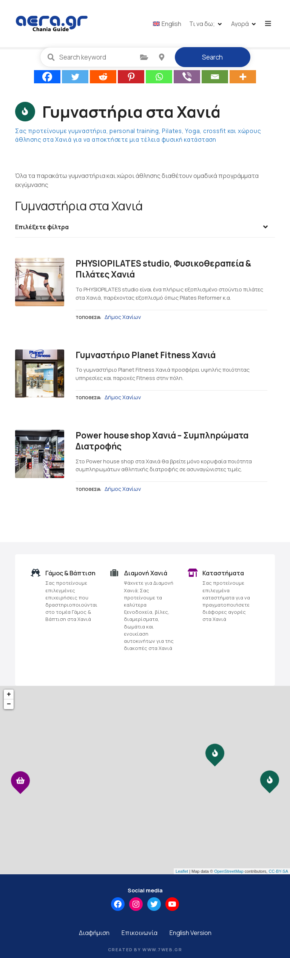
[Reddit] (103, 77)
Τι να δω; (203, 24)
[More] (243, 77)
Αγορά (241, 24)
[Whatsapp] (159, 77)
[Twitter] (75, 77)
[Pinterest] (131, 77)
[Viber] (187, 77)
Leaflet (182, 871)
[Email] (215, 77)
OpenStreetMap (229, 871)
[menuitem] (168, 23)
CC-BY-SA (278, 871)
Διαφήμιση (94, 933)
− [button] (9, 705)
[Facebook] (47, 77)
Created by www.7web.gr (145, 950)
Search (212, 58)
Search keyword (51, 57)
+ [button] (9, 695)
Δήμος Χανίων (123, 317)
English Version (190, 933)
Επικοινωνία (139, 933)
